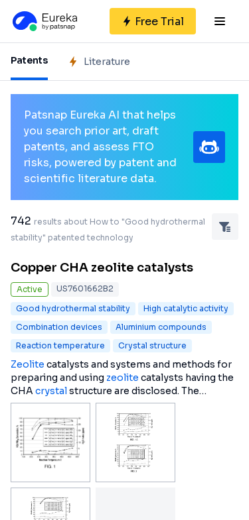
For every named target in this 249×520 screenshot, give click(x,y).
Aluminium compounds (161, 327)
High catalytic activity (185, 308)
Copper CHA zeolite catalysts (102, 267)
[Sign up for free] (153, 21)
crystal (51, 391)
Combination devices (59, 327)
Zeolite (27, 364)
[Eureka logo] (44, 21)
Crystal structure (152, 345)
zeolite (122, 378)
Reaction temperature (60, 345)
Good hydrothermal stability (73, 308)
